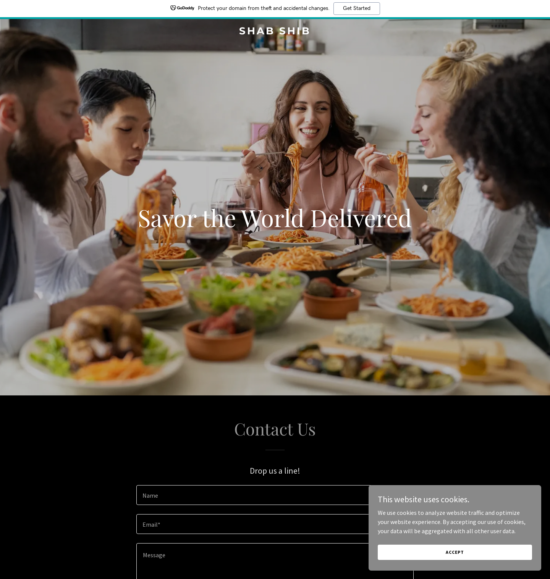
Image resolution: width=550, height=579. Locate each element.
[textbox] (274, 495)
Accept (464, 552)
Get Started (356, 8)
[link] (275, 32)
